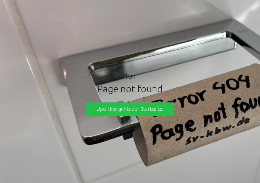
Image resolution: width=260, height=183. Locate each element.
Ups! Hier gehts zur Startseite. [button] (130, 109)
